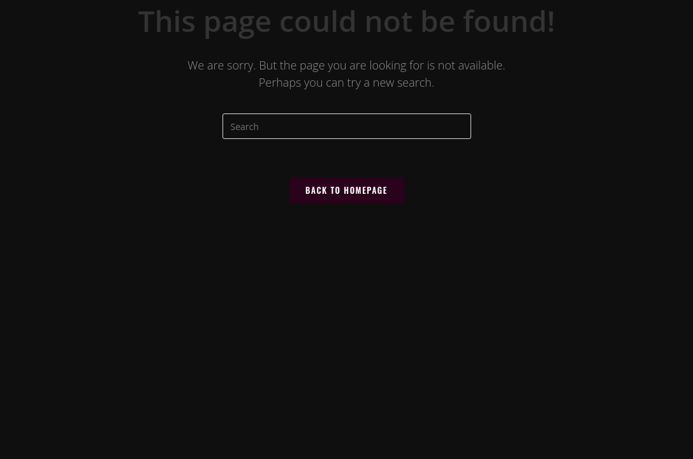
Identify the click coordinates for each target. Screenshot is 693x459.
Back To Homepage (346, 190)
